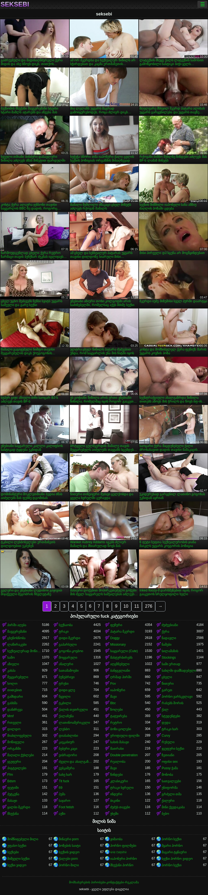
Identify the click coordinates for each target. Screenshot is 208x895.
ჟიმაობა (116, 839)
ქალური (168, 801)
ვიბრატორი (68, 755)
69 (60, 788)
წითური (168, 683)
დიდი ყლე (67, 690)
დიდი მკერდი (69, 638)
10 (125, 606)
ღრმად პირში (120, 677)
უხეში (114, 814)
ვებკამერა (66, 768)
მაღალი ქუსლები (20, 755)
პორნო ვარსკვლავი (177, 696)
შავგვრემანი (17, 631)
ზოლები (116, 710)
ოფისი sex (170, 762)
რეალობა (117, 762)
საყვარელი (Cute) (124, 651)
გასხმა (12, 703)
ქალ (165, 710)
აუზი (62, 814)
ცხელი (167, 677)
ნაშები (166, 644)
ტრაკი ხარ (170, 729)
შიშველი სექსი (18, 859)
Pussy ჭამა (170, 768)
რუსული (168, 742)
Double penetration (124, 755)
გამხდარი (15, 696)
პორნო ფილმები (123, 846)
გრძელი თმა (171, 794)
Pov (113, 683)
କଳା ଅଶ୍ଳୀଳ (118, 852)
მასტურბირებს (121, 657)
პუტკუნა (13, 794)
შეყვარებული (17, 677)
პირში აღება (16, 625)
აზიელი (13, 664)
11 (136, 606)
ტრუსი (64, 683)
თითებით (14, 690)
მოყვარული (68, 657)
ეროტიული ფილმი (124, 736)
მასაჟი (12, 801)
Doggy (115, 638)
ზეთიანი (168, 755)
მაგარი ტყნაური (174, 852)
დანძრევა (14, 710)
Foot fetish (66, 807)
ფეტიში (13, 788)
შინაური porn (69, 839)
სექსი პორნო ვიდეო (177, 859)
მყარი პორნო (172, 846)
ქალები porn (68, 859)
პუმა (62, 794)
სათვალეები (171, 781)
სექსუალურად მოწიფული (24, 651)
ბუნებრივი (66, 677)
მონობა (167, 775)
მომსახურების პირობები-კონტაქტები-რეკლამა (104, 882)
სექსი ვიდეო (16, 865)
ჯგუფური (14, 762)
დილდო (13, 729)
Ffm (10, 775)
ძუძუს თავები (120, 807)
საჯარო (64, 801)
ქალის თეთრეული (73, 710)
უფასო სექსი (16, 846)
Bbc (113, 703)
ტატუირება (118, 716)
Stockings (169, 657)
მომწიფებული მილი (22, 839)
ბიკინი (115, 801)
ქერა (165, 631)
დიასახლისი (68, 736)
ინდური (116, 794)
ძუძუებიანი (170, 625)
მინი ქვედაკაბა (173, 807)
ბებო (165, 814)
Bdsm (11, 781)
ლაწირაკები (17, 644)
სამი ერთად (171, 664)
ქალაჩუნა (66, 716)
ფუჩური (116, 625)
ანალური (66, 664)
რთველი (14, 723)
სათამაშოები (69, 670)
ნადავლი (169, 638)
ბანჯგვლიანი (120, 670)
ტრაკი (64, 631)
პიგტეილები (16, 768)
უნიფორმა (170, 788)
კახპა (11, 670)
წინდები (116, 775)
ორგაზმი (14, 749)
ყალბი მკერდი (18, 807)
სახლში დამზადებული (179, 670)
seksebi (15, 4)
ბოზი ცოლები (120, 729)
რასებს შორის (172, 703)
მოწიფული (15, 742)
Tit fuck (64, 781)
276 (148, 606)
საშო (11, 657)
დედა (166, 723)
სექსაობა (66, 625)
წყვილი (64, 696)
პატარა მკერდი (122, 631)
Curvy (166, 736)
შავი (113, 696)
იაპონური (117, 690)
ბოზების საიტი (69, 846)
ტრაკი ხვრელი (122, 788)
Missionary (118, 644)
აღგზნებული (119, 664)
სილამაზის (170, 651)
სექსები (13, 852)
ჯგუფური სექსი (173, 749)
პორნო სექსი (171, 839)
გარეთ (167, 690)
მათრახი (117, 749)
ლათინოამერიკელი (74, 723)
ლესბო (64, 729)
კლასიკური (119, 781)
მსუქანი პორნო (121, 865)
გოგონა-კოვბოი (71, 651)
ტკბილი (65, 703)
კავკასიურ (66, 742)
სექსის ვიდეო (69, 852)
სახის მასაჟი (119, 742)
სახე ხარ (65, 775)
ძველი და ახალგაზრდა (76, 762)
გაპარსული (68, 644)
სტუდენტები (171, 716)
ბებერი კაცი (68, 749)
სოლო (12, 683)
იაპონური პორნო (123, 859)
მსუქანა (13, 814)
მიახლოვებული (19, 736)
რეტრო (116, 723)
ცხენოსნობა (16, 638)
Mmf (10, 716)
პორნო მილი (69, 865)
